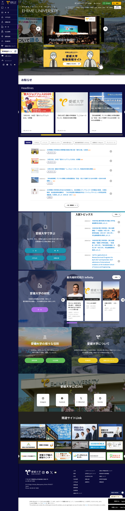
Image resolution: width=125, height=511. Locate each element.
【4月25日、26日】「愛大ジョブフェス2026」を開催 (63, 159)
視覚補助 (88, 3)
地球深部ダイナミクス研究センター (92, 298)
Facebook (62, 402)
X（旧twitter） (81, 402)
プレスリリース (27, 130)
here (86, 505)
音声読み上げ (79, 3)
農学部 (69, 299)
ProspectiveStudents (71, 7)
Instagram (43, 402)
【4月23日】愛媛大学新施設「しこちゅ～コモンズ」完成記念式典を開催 (70, 169)
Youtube (100, 402)
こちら (44, 503)
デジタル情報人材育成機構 (110, 299)
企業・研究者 (98, 7)
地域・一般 (105, 7)
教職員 (111, 7)
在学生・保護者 (85, 7)
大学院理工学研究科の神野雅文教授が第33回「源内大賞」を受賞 (67, 150)
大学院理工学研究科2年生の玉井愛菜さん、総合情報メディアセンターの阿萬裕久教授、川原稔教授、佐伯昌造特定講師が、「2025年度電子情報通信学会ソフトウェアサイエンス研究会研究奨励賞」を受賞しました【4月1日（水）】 (77, 192)
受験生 (78, 7)
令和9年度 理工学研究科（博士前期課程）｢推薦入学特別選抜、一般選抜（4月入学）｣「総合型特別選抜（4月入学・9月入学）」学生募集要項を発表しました (103, 245)
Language (97, 3)
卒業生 (91, 7)
